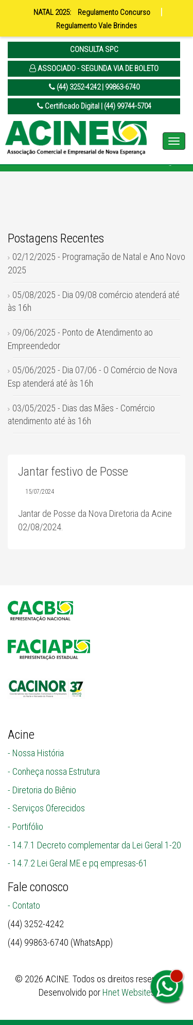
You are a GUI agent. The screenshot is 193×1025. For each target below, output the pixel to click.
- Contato (24, 905)
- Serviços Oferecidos (46, 808)
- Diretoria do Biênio (42, 790)
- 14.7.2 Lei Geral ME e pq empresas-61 (78, 863)
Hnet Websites (128, 992)
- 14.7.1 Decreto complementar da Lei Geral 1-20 (94, 845)
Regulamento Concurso (114, 12)
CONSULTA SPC (94, 49)
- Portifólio (25, 826)
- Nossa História (36, 753)
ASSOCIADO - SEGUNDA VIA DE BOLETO (94, 68)
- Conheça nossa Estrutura (54, 771)
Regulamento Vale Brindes (96, 25)
